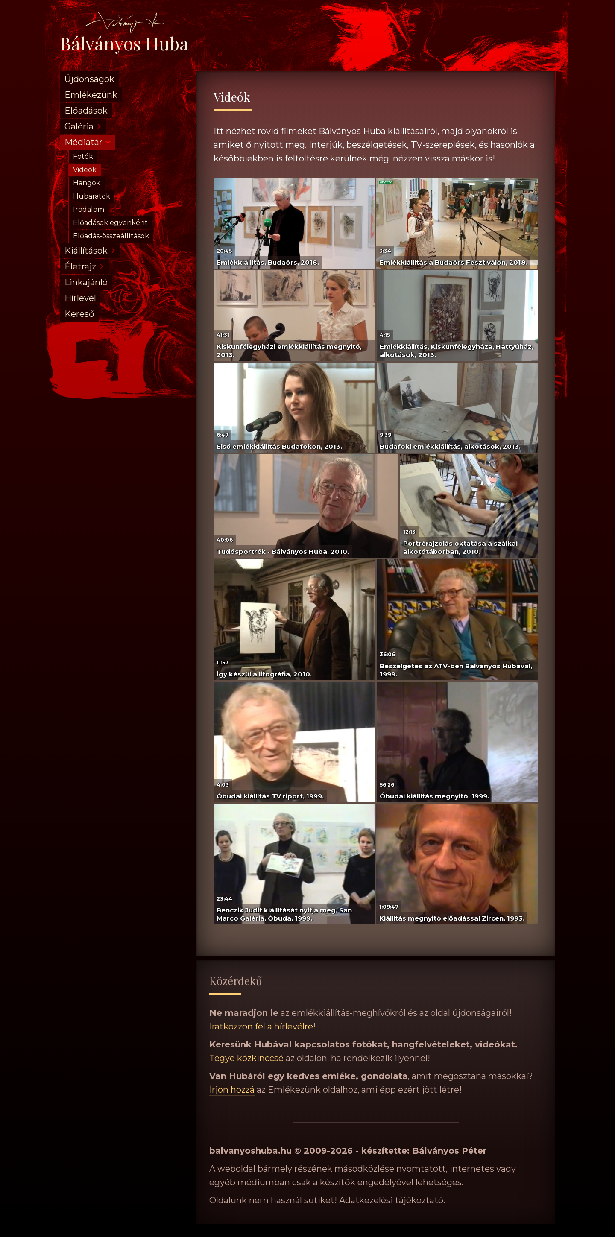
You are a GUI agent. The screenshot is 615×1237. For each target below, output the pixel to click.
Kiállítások (86, 251)
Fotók (83, 156)
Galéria (79, 126)
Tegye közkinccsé (246, 1058)
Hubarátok (91, 196)
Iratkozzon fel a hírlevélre (261, 1026)
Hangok (86, 183)
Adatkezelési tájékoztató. (392, 1200)
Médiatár (83, 142)
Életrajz (80, 266)
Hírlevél (80, 298)
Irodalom (88, 209)
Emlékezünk (90, 95)
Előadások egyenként (110, 223)
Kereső (79, 314)
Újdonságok (89, 79)
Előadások (86, 110)
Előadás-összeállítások (111, 236)
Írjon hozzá (232, 1090)
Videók (85, 170)
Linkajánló (86, 282)
